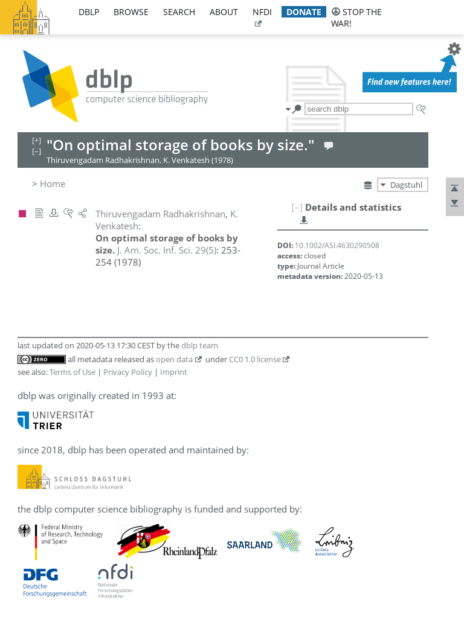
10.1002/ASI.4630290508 (337, 245)
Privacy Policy (127, 371)
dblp (89, 12)
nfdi (262, 12)
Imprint (173, 371)
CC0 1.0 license (255, 359)
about (224, 12)
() (166, 250)
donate (303, 12)
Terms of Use (72, 371)
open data (174, 359)
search (179, 12)
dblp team (199, 345)
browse (131, 12)
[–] (297, 207)
